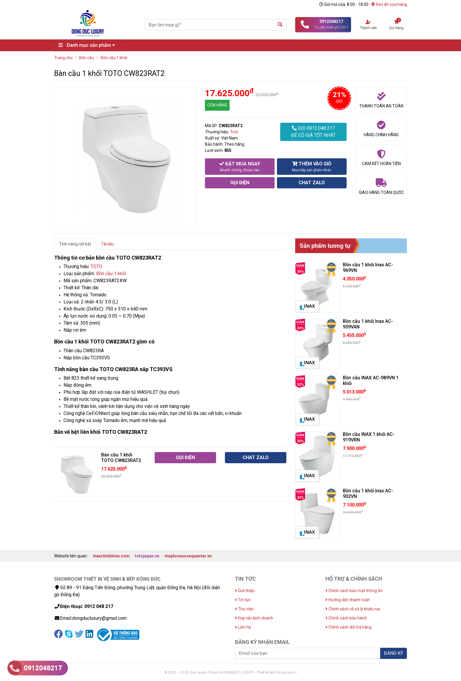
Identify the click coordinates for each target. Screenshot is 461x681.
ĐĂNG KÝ (393, 653)
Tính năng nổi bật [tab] (75, 244)
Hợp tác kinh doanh (254, 618)
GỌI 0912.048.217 (313, 132)
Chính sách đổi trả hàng (348, 627)
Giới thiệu (245, 590)
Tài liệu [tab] (107, 244)
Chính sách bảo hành (346, 618)
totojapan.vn (147, 556)
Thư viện (244, 609)
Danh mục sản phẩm (88, 45)
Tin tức (243, 599)
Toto (234, 131)
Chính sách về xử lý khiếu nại (352, 609)
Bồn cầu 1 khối (111, 273)
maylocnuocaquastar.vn (188, 556)
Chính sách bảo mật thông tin (354, 590)
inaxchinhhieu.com (111, 556)
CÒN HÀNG (217, 105)
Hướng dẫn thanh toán (347, 599)
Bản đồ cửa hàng (389, 4)
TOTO (96, 266)
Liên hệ (243, 627)
